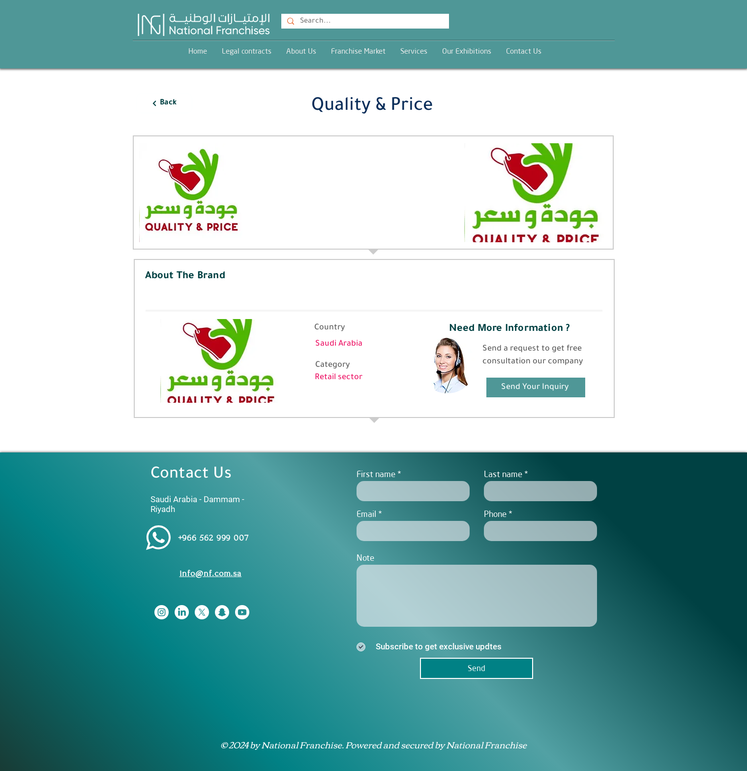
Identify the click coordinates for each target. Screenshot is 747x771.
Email (366, 514)
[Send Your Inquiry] (535, 387)
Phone (495, 514)
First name (376, 474)
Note (365, 557)
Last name (503, 474)
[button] (414, 51)
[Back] (164, 103)
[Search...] (364, 22)
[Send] (476, 668)
